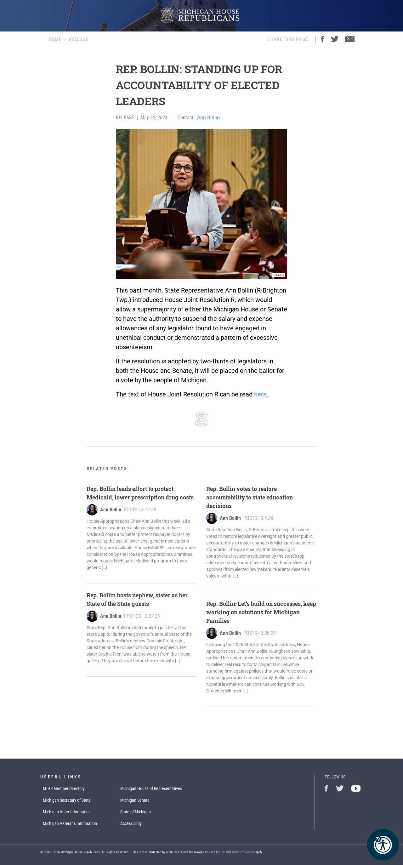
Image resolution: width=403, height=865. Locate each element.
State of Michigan (135, 811)
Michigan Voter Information (67, 811)
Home (54, 39)
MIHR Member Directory (64, 788)
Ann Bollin (208, 118)
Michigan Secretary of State (67, 800)
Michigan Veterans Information (70, 823)
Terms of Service (242, 852)
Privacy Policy (215, 852)
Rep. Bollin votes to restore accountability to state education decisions (249, 497)
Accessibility (131, 823)
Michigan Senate (135, 800)
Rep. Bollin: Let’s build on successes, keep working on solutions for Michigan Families (261, 612)
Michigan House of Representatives (151, 788)
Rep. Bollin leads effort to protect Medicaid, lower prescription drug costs (140, 493)
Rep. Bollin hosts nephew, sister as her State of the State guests (137, 599)
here (260, 394)
